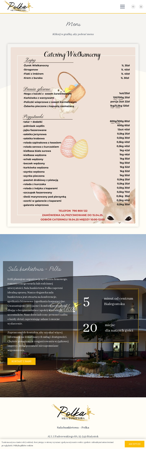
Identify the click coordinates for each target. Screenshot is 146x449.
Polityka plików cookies (23, 445)
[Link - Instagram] (141, 7)
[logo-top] (18, 6)
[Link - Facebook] (133, 7)
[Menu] (122, 6)
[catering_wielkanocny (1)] (73, 135)
